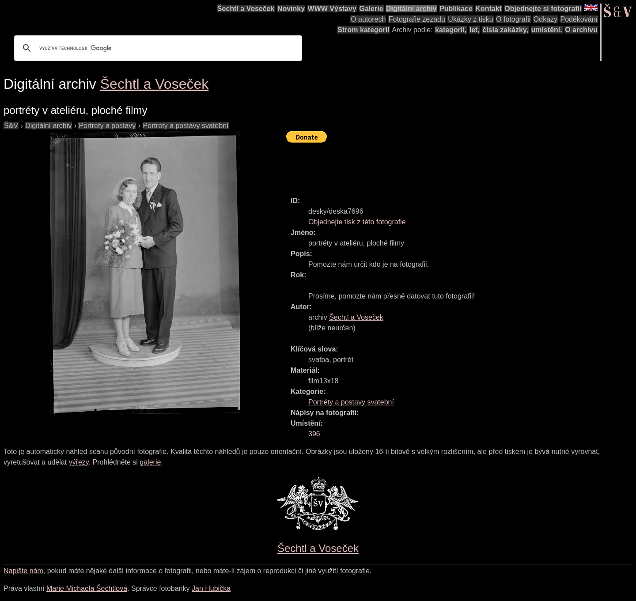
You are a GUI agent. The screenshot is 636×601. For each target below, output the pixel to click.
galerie (150, 462)
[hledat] (156, 48)
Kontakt (488, 8)
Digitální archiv (411, 8)
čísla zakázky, (505, 30)
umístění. (546, 30)
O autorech (368, 19)
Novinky (291, 8)
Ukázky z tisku (470, 19)
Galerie (371, 8)
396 (314, 434)
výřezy (79, 462)
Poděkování (579, 19)
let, (474, 30)
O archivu (581, 30)
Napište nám (23, 571)
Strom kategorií (363, 30)
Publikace (456, 8)
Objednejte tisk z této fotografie (357, 222)
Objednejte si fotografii (542, 8)
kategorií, (450, 30)
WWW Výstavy (332, 8)
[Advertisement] (447, 165)
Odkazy (545, 19)
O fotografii (513, 19)
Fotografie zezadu (417, 19)
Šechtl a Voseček (246, 8)
